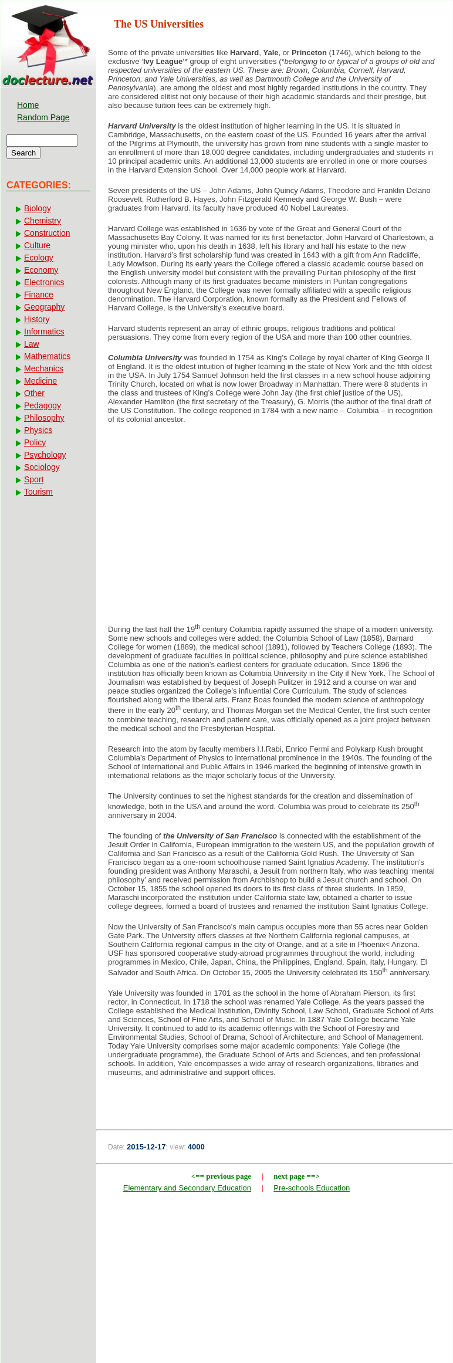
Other (34, 393)
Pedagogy (42, 405)
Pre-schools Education (311, 1187)
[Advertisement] (274, 527)
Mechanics (43, 368)
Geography (44, 307)
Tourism (38, 491)
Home (28, 105)
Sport (33, 479)
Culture (37, 245)
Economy (41, 270)
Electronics (44, 282)
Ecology (38, 257)
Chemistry (42, 220)
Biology (37, 208)
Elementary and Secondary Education (187, 1187)
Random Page (43, 117)
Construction (47, 233)
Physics (38, 430)
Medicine (40, 380)
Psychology (45, 454)
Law (31, 344)
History (37, 319)
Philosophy (44, 417)
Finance (38, 294)
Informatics (44, 331)
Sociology (42, 467)
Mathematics (47, 356)
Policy (35, 442)
